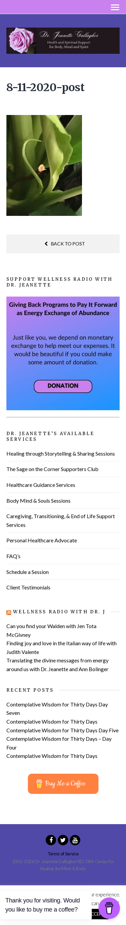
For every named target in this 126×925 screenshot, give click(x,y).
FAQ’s (13, 556)
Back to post (64, 243)
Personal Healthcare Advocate (41, 540)
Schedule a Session (27, 572)
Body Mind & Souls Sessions (38, 500)
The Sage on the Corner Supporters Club (52, 469)
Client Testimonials (28, 587)
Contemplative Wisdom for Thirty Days (51, 721)
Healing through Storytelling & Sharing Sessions (60, 453)
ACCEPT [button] (96, 914)
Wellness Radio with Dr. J (59, 612)
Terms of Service (63, 853)
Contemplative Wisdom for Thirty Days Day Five (62, 730)
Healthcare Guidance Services (40, 484)
